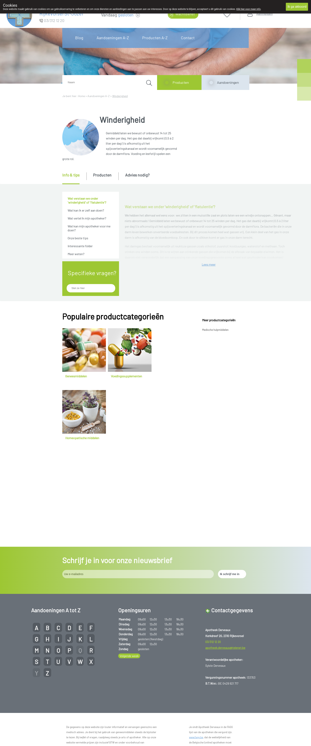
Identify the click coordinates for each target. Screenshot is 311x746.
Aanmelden (264, 14)
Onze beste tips (78, 238)
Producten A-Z (155, 37)
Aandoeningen (228, 82)
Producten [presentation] (102, 175)
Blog (79, 37)
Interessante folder (80, 246)
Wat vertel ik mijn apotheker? (87, 218)
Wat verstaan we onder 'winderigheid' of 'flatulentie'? (87, 200)
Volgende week (129, 669)
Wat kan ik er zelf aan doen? (86, 210)
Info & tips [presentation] (71, 175)
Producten (181, 82)
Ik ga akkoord (296, 7)
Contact (188, 37)
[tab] (74, 178)
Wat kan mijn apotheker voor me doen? (89, 228)
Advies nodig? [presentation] (137, 175)
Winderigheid (120, 96)
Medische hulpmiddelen (215, 422)
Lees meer (209, 388)
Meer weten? (76, 254)
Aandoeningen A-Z (113, 37)
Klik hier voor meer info (248, 9)
